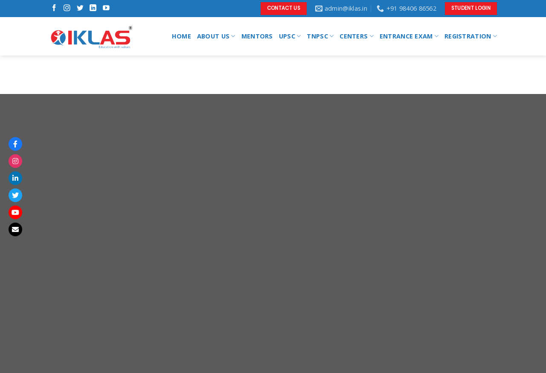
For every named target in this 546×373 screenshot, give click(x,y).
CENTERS (357, 36)
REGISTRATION (470, 36)
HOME (181, 36)
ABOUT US (216, 36)
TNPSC (320, 36)
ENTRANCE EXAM (409, 36)
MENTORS (257, 36)
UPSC (290, 36)
